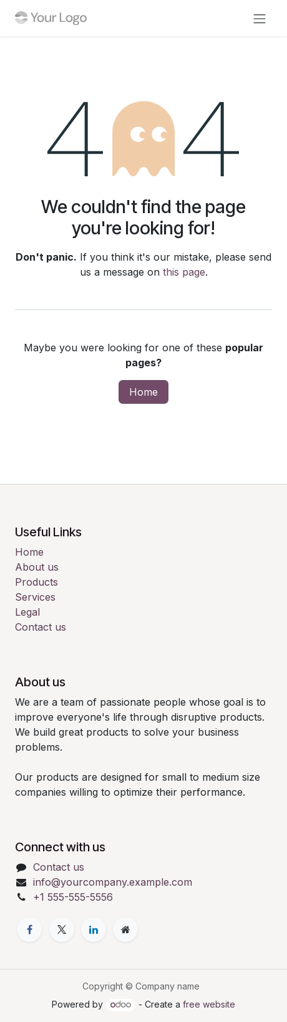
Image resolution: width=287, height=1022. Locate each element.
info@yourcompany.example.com (112, 882)
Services (35, 597)
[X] (61, 929)
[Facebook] (29, 929)
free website (209, 1004)
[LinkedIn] (93, 929)
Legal (27, 612)
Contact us (40, 627)
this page (184, 272)
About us (37, 567)
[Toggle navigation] (259, 18)
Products (36, 582)
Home (143, 392)
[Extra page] (125, 929)
